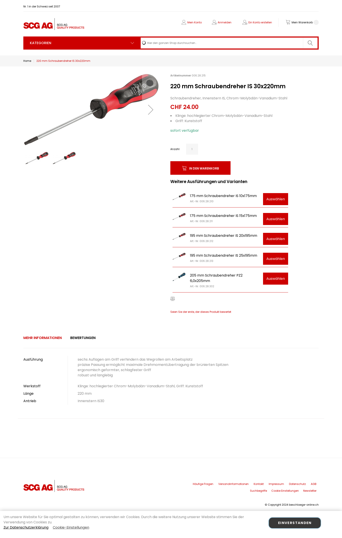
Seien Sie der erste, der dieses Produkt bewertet (200, 312)
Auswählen (275, 199)
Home (27, 61)
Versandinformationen (233, 484)
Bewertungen (83, 337)
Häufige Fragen (203, 484)
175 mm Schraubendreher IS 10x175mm (223, 195)
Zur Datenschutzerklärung (25, 527)
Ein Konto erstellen (260, 22)
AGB (313, 484)
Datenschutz (297, 484)
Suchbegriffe (258, 491)
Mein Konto (194, 22)
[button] (150, 109)
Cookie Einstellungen (285, 491)
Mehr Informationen (42, 337)
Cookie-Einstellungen (71, 527)
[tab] (42, 338)
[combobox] (229, 43)
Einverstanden (295, 522)
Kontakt (259, 484)
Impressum (276, 484)
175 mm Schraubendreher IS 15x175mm (223, 215)
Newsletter (309, 491)
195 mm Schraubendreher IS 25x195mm (223, 255)
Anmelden (224, 22)
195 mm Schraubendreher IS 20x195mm (223, 235)
